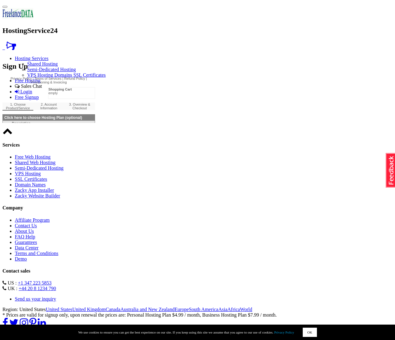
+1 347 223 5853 (35, 282)
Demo (21, 258)
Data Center (27, 247)
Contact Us (26, 225)
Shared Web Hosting (35, 162)
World (246, 309)
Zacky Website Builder (37, 195)
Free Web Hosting (33, 157)
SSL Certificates (89, 75)
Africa (233, 309)
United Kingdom (89, 309)
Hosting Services (31, 58)
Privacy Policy (284, 332)
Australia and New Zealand (147, 309)
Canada (113, 309)
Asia (222, 309)
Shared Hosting (42, 64)
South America (203, 309)
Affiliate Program (32, 220)
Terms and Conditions (36, 253)
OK (309, 332)
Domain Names (30, 184)
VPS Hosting (40, 75)
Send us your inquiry (35, 299)
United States (59, 309)
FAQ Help (25, 236)
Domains (63, 75)
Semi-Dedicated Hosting (51, 69)
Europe (182, 309)
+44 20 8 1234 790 (37, 288)
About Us (24, 231)
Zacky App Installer (34, 190)
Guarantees (26, 242)
